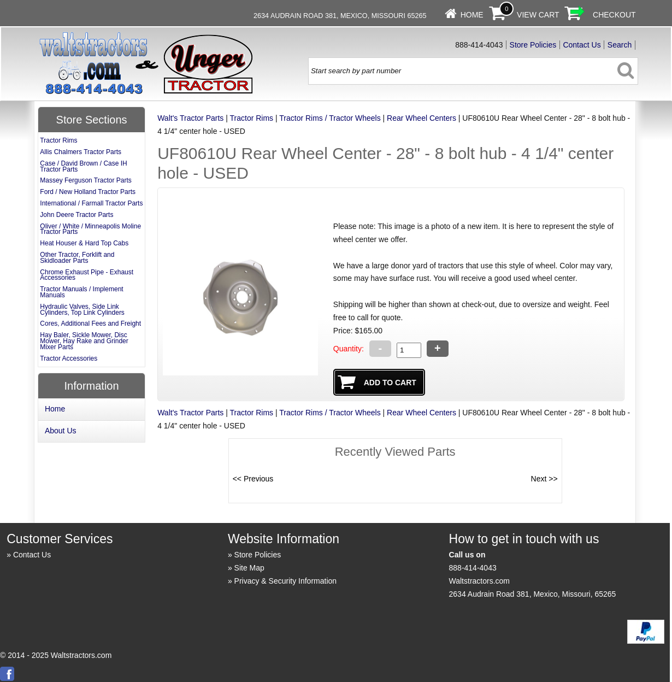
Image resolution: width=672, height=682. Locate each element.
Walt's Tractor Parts (190, 118)
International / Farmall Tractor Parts (91, 203)
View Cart (538, 14)
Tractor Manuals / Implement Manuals (81, 292)
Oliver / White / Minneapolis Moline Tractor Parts (90, 229)
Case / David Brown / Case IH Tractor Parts (83, 166)
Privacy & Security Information (285, 581)
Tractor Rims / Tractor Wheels (329, 118)
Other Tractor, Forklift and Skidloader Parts (77, 257)
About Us (60, 430)
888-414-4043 (473, 567)
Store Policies (533, 44)
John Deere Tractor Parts (76, 215)
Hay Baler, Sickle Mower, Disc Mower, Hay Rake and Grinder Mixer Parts (84, 341)
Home (472, 14)
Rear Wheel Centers (421, 118)
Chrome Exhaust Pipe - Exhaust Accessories (86, 275)
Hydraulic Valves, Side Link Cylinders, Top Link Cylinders (82, 309)
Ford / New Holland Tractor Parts (87, 192)
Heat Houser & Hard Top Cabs (84, 243)
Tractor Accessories (68, 358)
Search (620, 44)
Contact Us (581, 44)
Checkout (614, 14)
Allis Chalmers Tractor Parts (80, 152)
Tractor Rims (252, 118)
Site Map (249, 567)
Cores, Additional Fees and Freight (90, 323)
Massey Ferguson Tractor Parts (85, 180)
